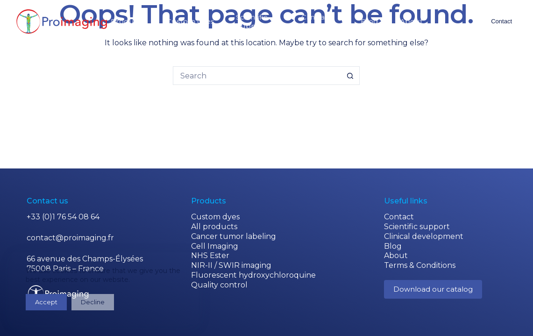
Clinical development (423, 236)
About (411, 21)
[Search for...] (257, 75)
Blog (369, 21)
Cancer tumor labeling (233, 236)
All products (214, 226)
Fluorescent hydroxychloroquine (253, 275)
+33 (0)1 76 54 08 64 (63, 216)
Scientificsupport (252, 22)
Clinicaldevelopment (314, 22)
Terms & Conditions (419, 265)
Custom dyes (190, 21)
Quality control (219, 284)
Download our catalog (433, 289)
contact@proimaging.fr (70, 237)
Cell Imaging (214, 246)
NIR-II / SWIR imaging (231, 265)
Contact (501, 21)
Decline (93, 302)
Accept (46, 302)
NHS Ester (210, 255)
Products (128, 21)
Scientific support (417, 226)
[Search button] (350, 75)
